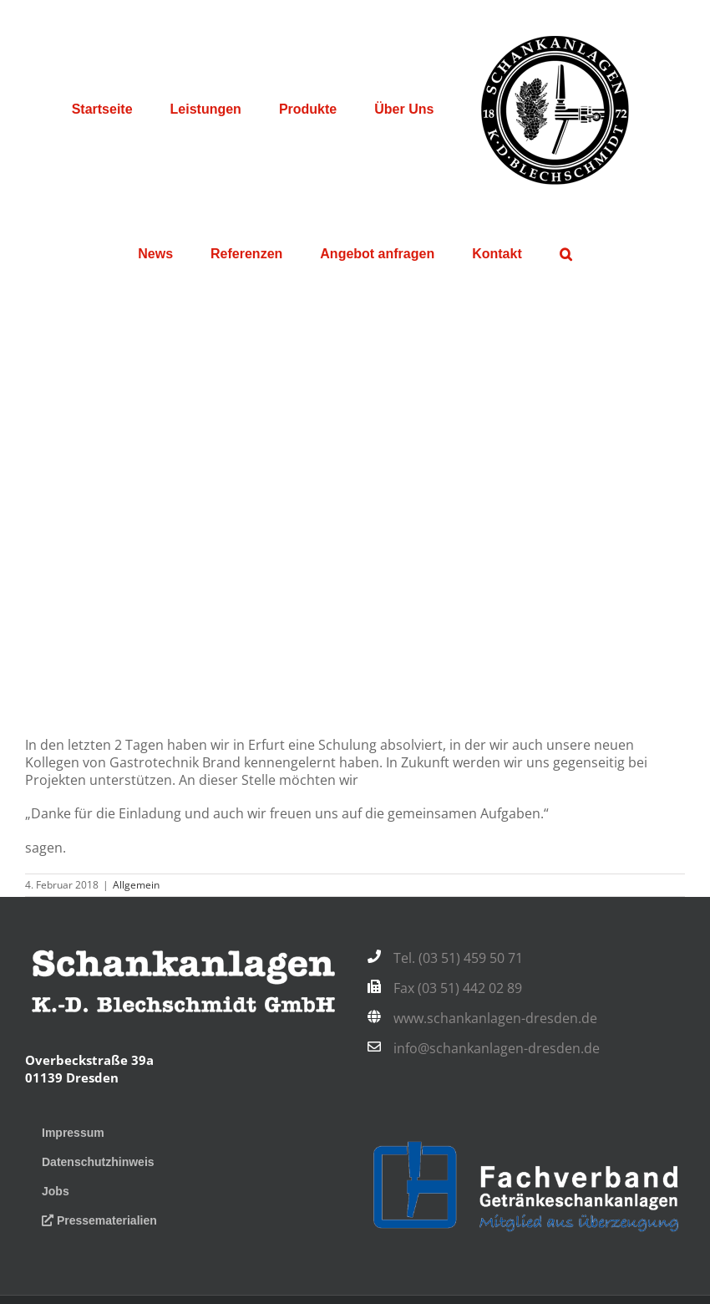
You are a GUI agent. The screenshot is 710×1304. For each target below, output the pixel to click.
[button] (565, 254)
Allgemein (136, 885)
